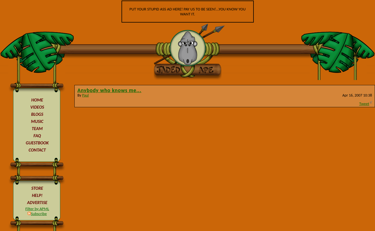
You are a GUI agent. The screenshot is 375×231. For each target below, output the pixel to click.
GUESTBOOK (37, 142)
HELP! (37, 195)
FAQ (37, 135)
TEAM (37, 128)
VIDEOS (37, 107)
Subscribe (37, 213)
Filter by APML (37, 208)
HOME (37, 100)
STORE (37, 188)
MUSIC (37, 121)
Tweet (364, 103)
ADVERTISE (37, 202)
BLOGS (37, 114)
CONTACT (37, 150)
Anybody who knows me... (109, 90)
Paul (85, 95)
